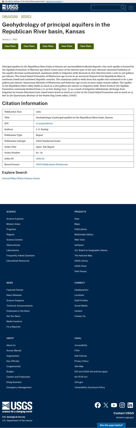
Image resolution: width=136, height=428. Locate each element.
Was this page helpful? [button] (111, 425)
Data (76, 219)
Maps (77, 224)
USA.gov (78, 382)
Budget (10, 371)
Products (80, 211)
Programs (11, 229)
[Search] (123, 7)
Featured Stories (14, 290)
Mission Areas (13, 224)
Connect (79, 283)
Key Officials (12, 361)
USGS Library (81, 261)
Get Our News (13, 316)
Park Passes (80, 271)
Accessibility (80, 345)
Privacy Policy (81, 361)
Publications (10, 16)
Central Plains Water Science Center (21, 178)
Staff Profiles (81, 300)
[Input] (108, 7)
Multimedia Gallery (83, 234)
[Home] (10, 10)
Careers (78, 311)
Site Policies (80, 356)
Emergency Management (18, 387)
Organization (12, 356)
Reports (26, 16)
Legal (77, 338)
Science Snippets (15, 300)
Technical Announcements (19, 305)
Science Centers (14, 239)
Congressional (13, 366)
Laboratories (12, 250)
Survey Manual (13, 350)
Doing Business (14, 382)
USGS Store (80, 266)
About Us (11, 345)
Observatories (13, 245)
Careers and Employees (18, 377)
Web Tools (79, 239)
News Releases (14, 295)
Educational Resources (17, 261)
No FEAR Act (80, 377)
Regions (10, 234)
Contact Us (79, 316)
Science (11, 211)
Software (79, 245)
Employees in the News (18, 311)
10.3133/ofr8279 (44, 123)
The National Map (83, 255)
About (10, 338)
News (9, 283)
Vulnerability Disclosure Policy (89, 387)
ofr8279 (40, 158)
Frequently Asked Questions (20, 255)
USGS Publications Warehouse (52, 164)
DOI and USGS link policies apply (91, 371)
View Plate (10, 46)
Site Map (78, 366)
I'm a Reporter (13, 327)
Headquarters (81, 290)
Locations (79, 295)
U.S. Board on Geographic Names (91, 250)
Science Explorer (15, 219)
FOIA (77, 350)
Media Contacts (14, 321)
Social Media (80, 305)
